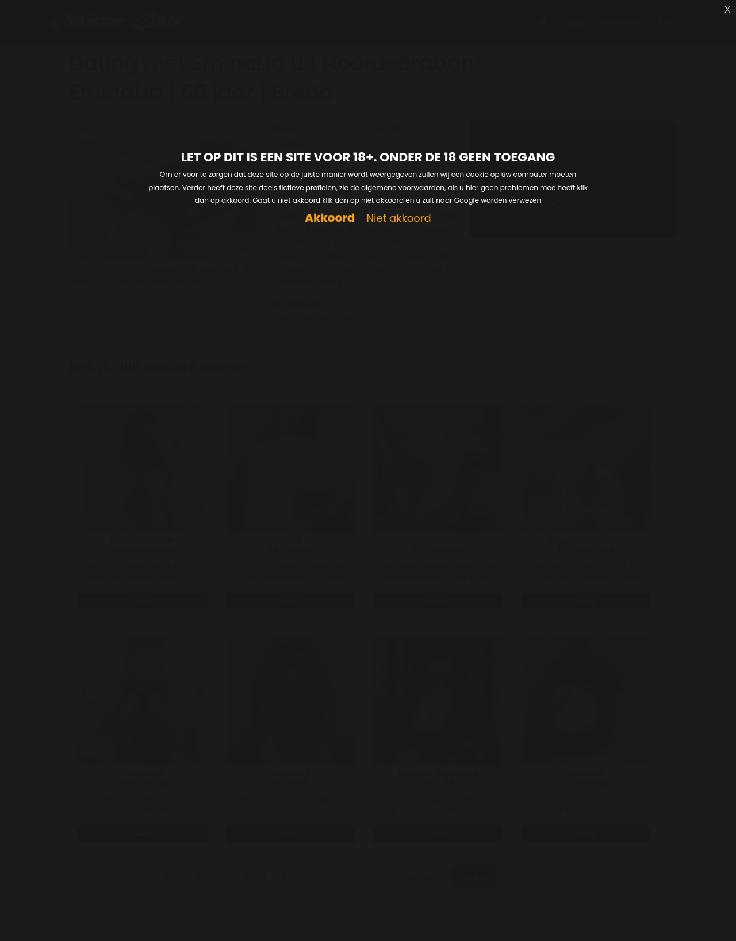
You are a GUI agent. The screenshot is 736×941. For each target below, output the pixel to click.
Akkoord (330, 218)
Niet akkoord (398, 218)
